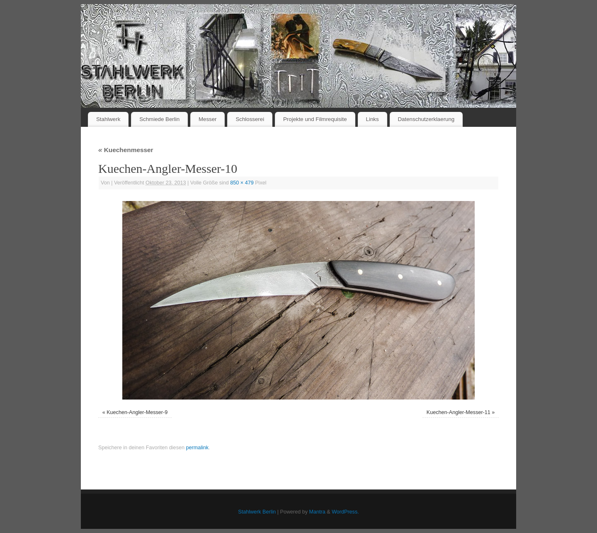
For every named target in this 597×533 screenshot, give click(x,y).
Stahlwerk (108, 119)
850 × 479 (241, 183)
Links (372, 119)
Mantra (317, 512)
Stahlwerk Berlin (257, 512)
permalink (197, 448)
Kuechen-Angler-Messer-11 (458, 412)
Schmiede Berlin (159, 119)
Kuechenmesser (125, 149)
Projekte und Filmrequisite (315, 119)
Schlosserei (249, 119)
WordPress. (345, 512)
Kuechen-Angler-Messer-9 (137, 412)
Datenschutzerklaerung (426, 119)
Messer (208, 119)
